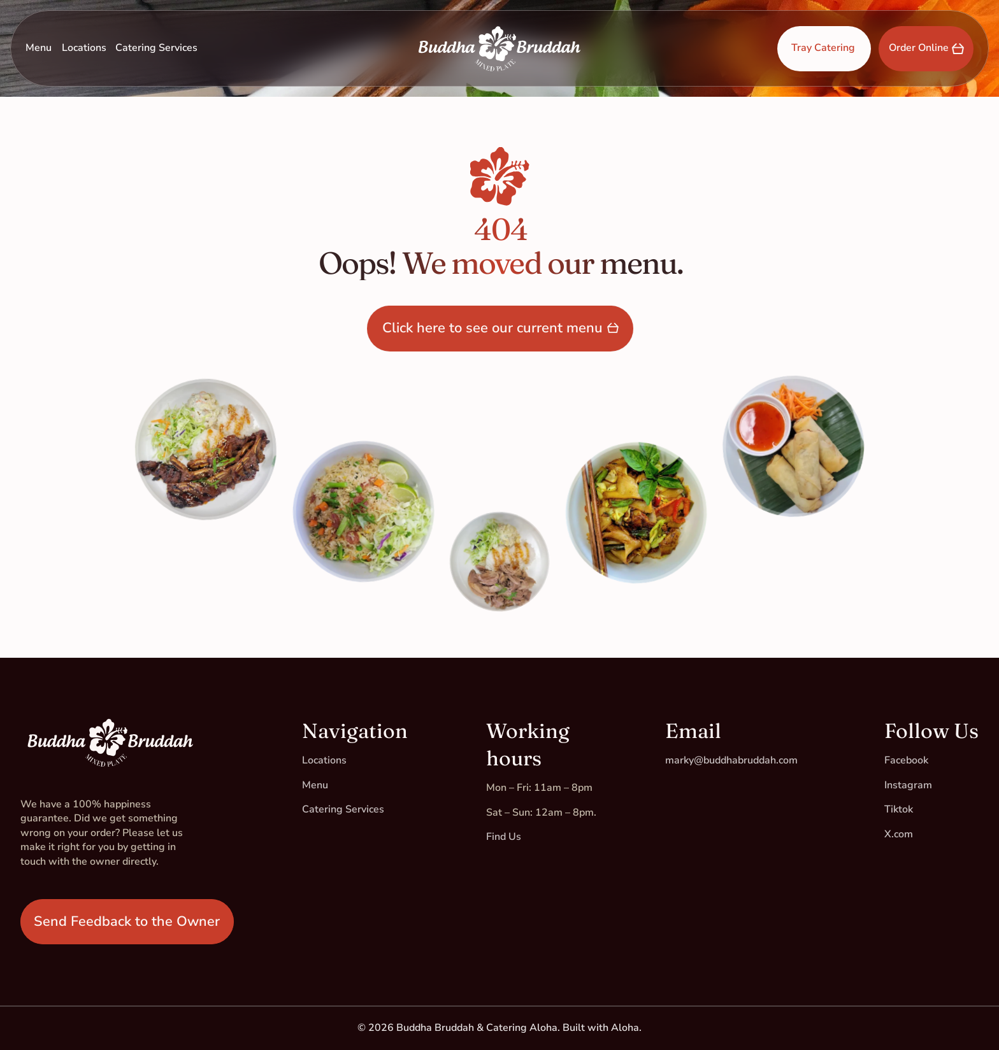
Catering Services (156, 48)
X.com (898, 834)
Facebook (906, 760)
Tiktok (898, 809)
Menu (38, 48)
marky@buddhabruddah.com (731, 760)
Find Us (503, 837)
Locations (84, 48)
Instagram (908, 785)
